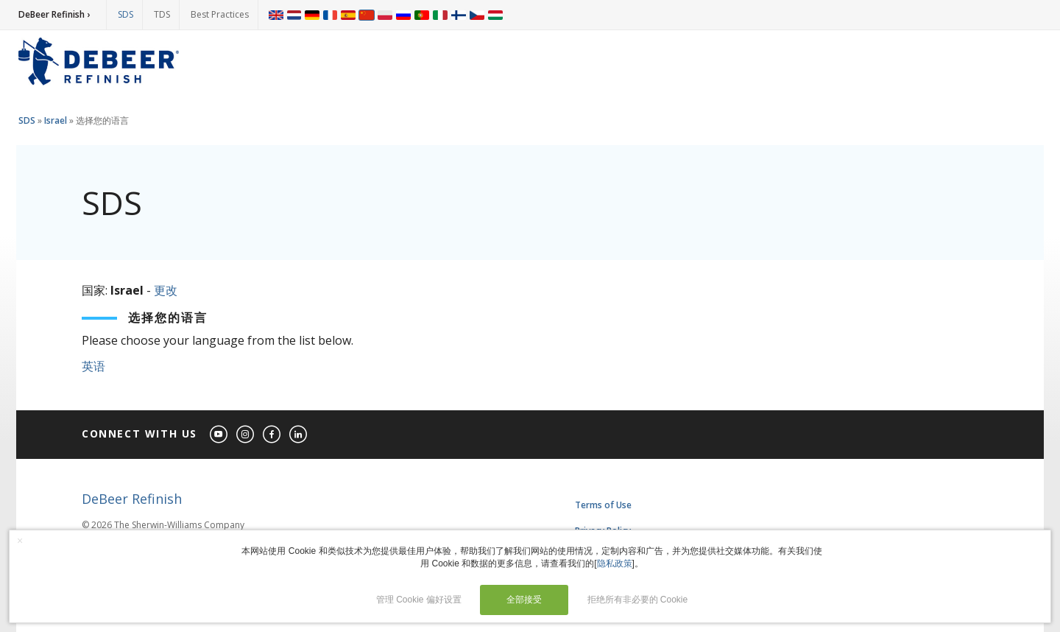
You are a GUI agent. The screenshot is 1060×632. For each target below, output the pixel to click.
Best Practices (220, 14)
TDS (162, 14)
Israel (55, 120)
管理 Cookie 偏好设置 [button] (419, 599)
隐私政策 (614, 563)
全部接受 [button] (524, 599)
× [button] (20, 541)
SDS (125, 14)
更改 (165, 290)
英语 (93, 366)
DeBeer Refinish (132, 499)
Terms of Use (603, 505)
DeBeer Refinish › (54, 14)
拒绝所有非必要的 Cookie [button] (637, 599)
